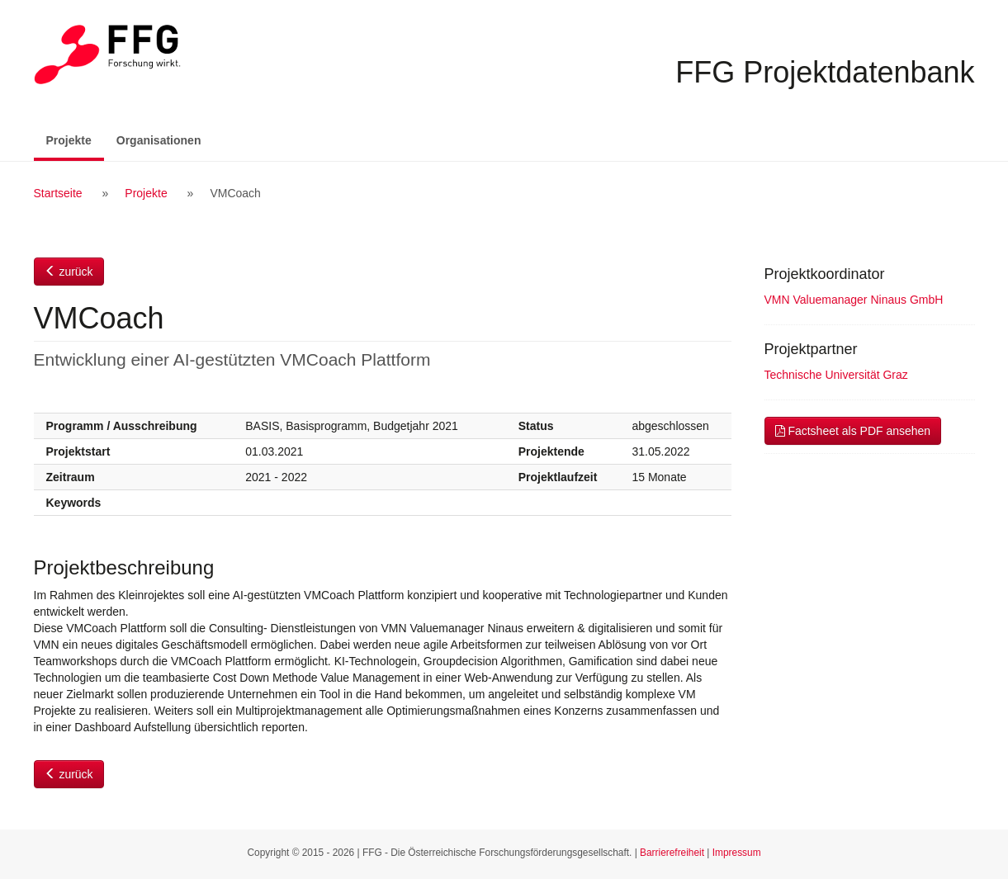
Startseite (58, 193)
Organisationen (158, 140)
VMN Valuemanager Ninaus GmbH (854, 299)
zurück (69, 271)
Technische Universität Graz (836, 374)
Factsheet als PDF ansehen (853, 430)
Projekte (75, 139)
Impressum (736, 852)
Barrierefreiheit (672, 852)
